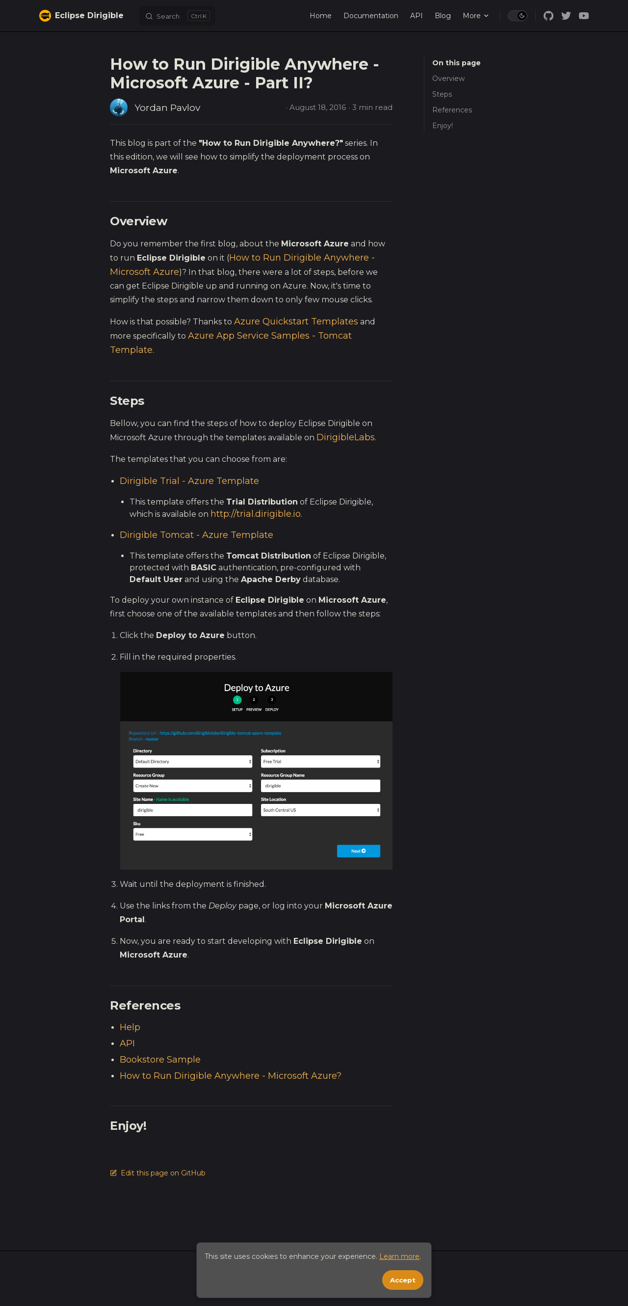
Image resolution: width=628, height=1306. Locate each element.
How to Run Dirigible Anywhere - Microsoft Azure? (230, 1075)
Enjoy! (442, 125)
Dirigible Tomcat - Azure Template (196, 535)
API (127, 1043)
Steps (442, 94)
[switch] (517, 15)
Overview (448, 78)
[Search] (177, 16)
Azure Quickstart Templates (296, 321)
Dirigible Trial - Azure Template (189, 481)
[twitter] (566, 16)
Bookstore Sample (160, 1059)
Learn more (399, 1256)
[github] (548, 16)
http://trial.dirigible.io (255, 513)
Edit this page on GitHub (158, 1173)
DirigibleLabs (345, 437)
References (452, 110)
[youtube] (584, 16)
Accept (403, 1280)
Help (130, 1027)
